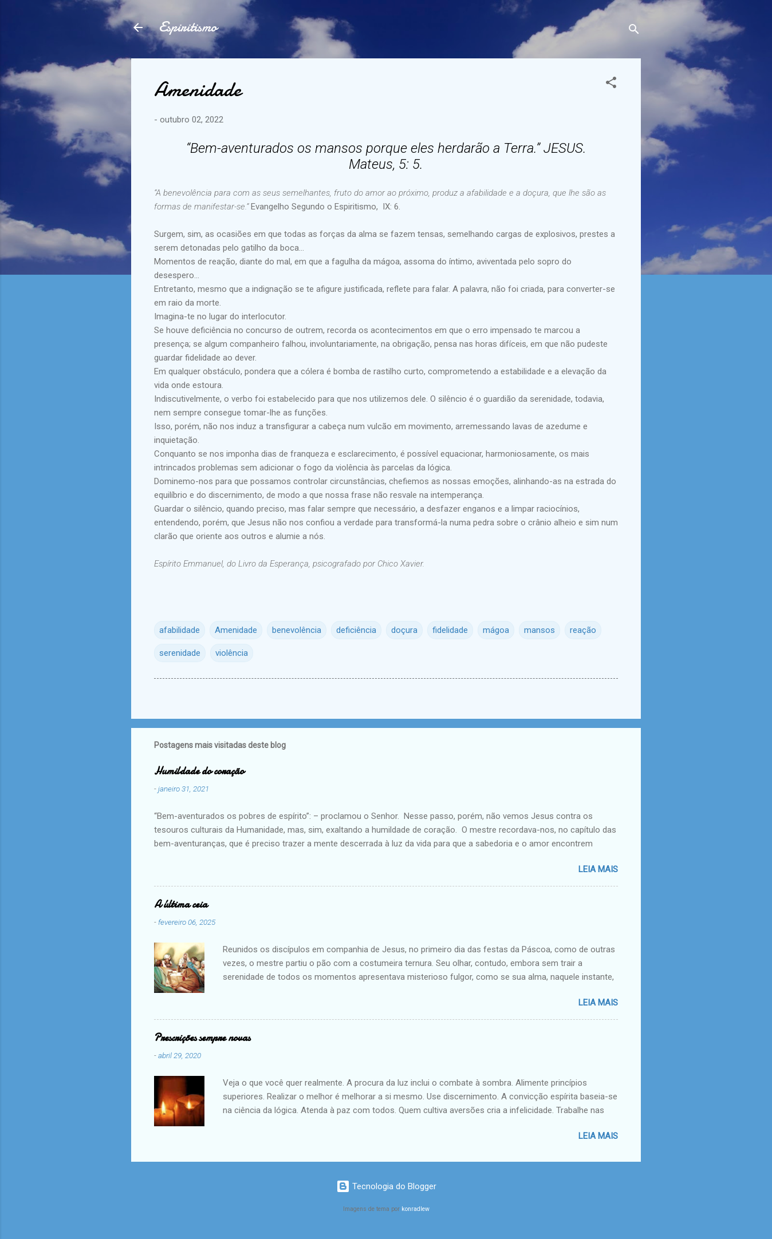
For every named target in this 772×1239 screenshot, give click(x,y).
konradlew (415, 1209)
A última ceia (180, 904)
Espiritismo (188, 27)
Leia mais (598, 869)
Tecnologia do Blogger (386, 1186)
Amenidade (236, 630)
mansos (539, 630)
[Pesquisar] (634, 31)
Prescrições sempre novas (202, 1038)
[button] (611, 84)
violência (231, 653)
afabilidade (179, 630)
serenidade (179, 653)
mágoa (496, 630)
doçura (404, 630)
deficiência (356, 630)
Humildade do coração (199, 771)
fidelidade (450, 630)
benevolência (296, 630)
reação (583, 630)
